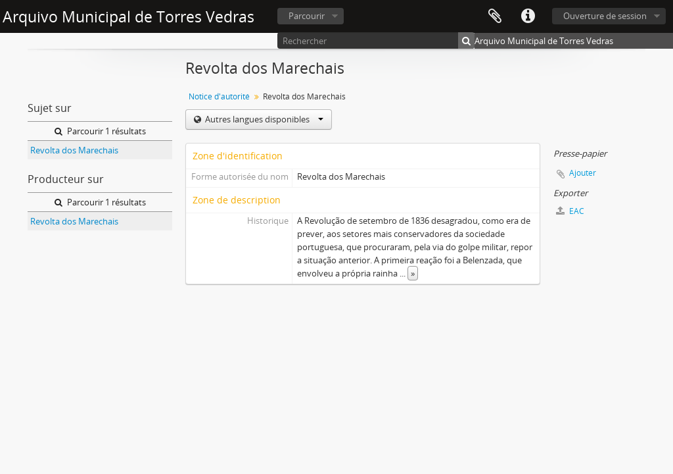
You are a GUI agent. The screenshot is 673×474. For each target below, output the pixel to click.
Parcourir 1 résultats (100, 131)
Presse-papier (494, 16)
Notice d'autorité (219, 96)
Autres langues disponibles (263, 119)
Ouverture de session (605, 16)
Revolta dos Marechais (74, 150)
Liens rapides (527, 16)
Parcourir (307, 16)
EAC (570, 211)
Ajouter (582, 172)
